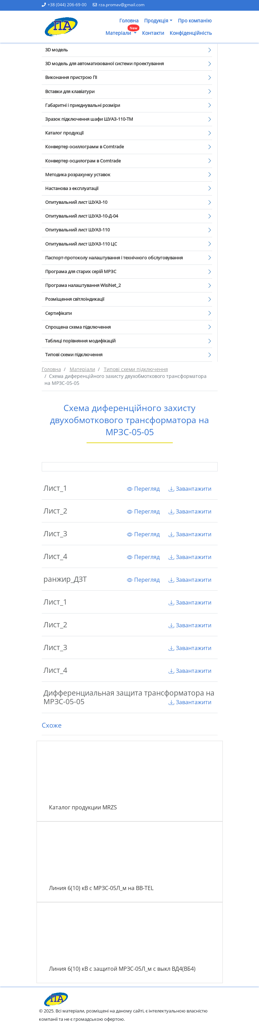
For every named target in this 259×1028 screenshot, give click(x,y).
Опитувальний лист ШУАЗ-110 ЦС (81, 244)
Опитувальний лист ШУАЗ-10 (76, 202)
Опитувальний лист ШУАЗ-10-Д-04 (81, 216)
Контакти (153, 33)
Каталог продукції (64, 133)
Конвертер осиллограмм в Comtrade (84, 146)
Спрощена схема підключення (78, 327)
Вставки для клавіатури (69, 91)
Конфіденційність (191, 33)
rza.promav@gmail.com (119, 5)
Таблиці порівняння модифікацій (80, 341)
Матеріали (122, 31)
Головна (129, 20)
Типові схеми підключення (73, 354)
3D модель (56, 50)
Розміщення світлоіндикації (74, 299)
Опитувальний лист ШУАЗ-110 (77, 230)
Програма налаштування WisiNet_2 (83, 285)
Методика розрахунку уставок (77, 174)
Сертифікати (58, 313)
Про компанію (195, 20)
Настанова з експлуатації (71, 188)
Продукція (156, 20)
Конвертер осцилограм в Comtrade (83, 161)
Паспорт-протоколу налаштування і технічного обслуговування (114, 257)
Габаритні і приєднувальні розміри (82, 105)
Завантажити (190, 488)
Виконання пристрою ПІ (71, 77)
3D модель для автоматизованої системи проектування (104, 63)
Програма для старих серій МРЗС (80, 271)
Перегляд (143, 488)
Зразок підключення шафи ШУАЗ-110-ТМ (89, 119)
